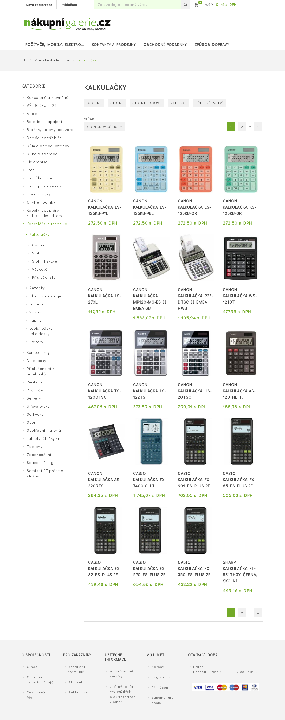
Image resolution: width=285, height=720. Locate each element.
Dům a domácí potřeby (48, 145)
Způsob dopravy (212, 44)
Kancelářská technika (52, 60)
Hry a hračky (39, 194)
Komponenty (38, 352)
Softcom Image (41, 462)
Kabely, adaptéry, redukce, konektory (44, 213)
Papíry (35, 320)
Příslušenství (44, 277)
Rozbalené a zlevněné (47, 97)
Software (35, 414)
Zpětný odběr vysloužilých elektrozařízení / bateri (123, 694)
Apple (32, 113)
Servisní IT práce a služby (45, 473)
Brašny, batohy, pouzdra (50, 129)
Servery (34, 398)
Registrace (161, 677)
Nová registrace (39, 4)
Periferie (35, 381)
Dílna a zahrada (42, 153)
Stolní (37, 253)
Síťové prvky (38, 406)
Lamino (36, 304)
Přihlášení (69, 4)
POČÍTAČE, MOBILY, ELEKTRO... (54, 44)
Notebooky (36, 360)
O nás (32, 666)
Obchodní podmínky (165, 44)
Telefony (34, 446)
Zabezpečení (39, 454)
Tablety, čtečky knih (45, 438)
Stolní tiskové (44, 261)
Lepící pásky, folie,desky (41, 331)
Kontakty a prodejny (114, 44)
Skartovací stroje (45, 295)
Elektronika (37, 161)
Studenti (76, 682)
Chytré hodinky (41, 202)
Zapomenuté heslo (163, 700)
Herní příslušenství (45, 186)
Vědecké (40, 269)
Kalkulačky (39, 234)
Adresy (158, 666)
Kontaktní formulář (76, 669)
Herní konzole (40, 177)
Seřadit (91, 119)
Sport (32, 422)
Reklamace (78, 692)
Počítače (35, 390)
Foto (31, 169)
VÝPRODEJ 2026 (42, 105)
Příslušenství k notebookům (41, 371)
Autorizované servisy (121, 673)
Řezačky (37, 287)
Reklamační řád (37, 694)
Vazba (35, 312)
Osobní (39, 245)
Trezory (36, 341)
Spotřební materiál (44, 430)
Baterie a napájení (44, 121)
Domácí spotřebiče (44, 137)
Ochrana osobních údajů (40, 679)
